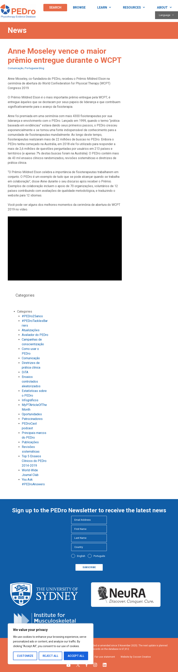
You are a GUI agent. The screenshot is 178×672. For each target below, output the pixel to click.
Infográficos (30, 400)
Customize (25, 655)
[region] (50, 643)
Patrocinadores (32, 419)
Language (168, 15)
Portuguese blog (34, 68)
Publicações (30, 442)
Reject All (50, 655)
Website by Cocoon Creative (136, 656)
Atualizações (30, 330)
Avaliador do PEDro (35, 335)
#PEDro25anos (32, 316)
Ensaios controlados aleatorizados (31, 381)
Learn (107, 7)
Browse (79, 7)
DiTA (25, 372)
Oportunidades (32, 414)
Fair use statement (105, 656)
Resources (137, 7)
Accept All (76, 655)
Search (55, 7)
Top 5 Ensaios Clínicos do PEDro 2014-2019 (34, 460)
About (167, 7)
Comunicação (16, 68)
